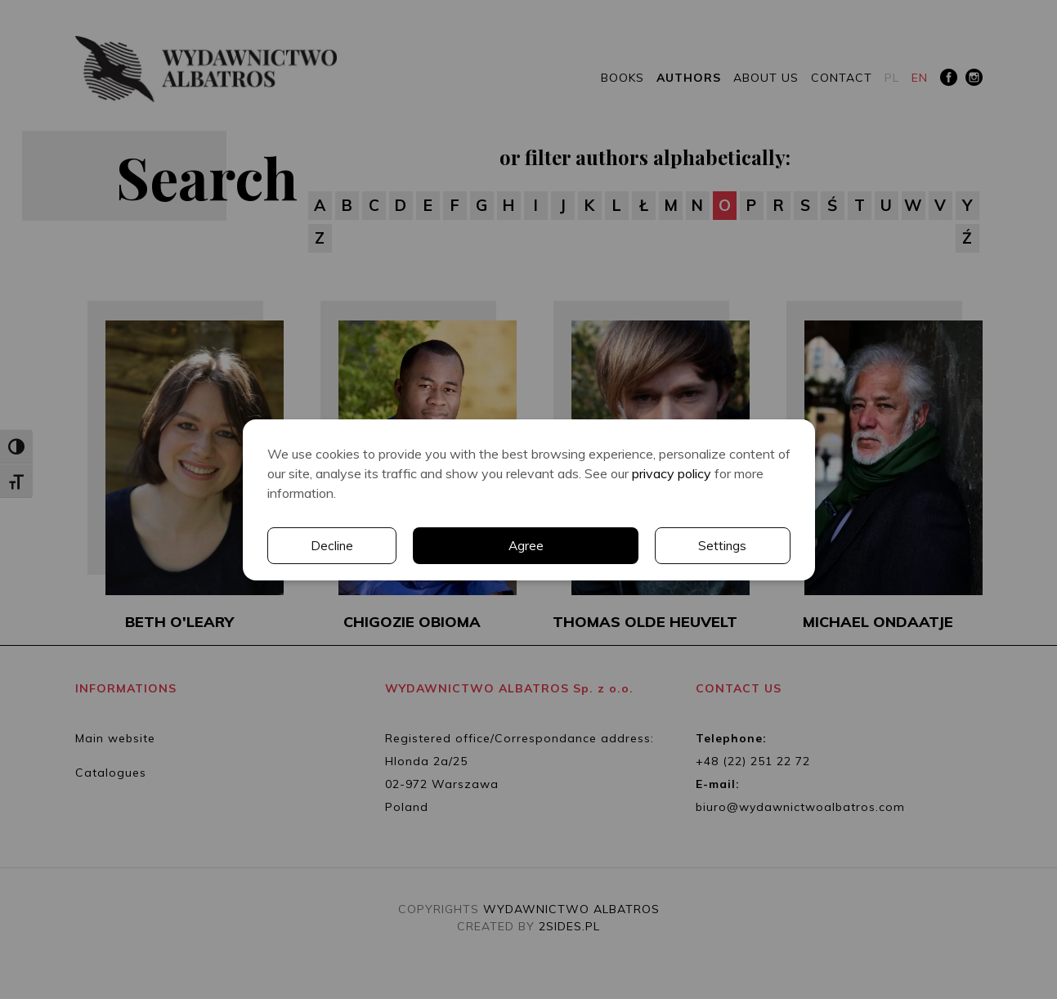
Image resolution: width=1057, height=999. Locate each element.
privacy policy (671, 472)
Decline (725, 545)
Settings (576, 545)
